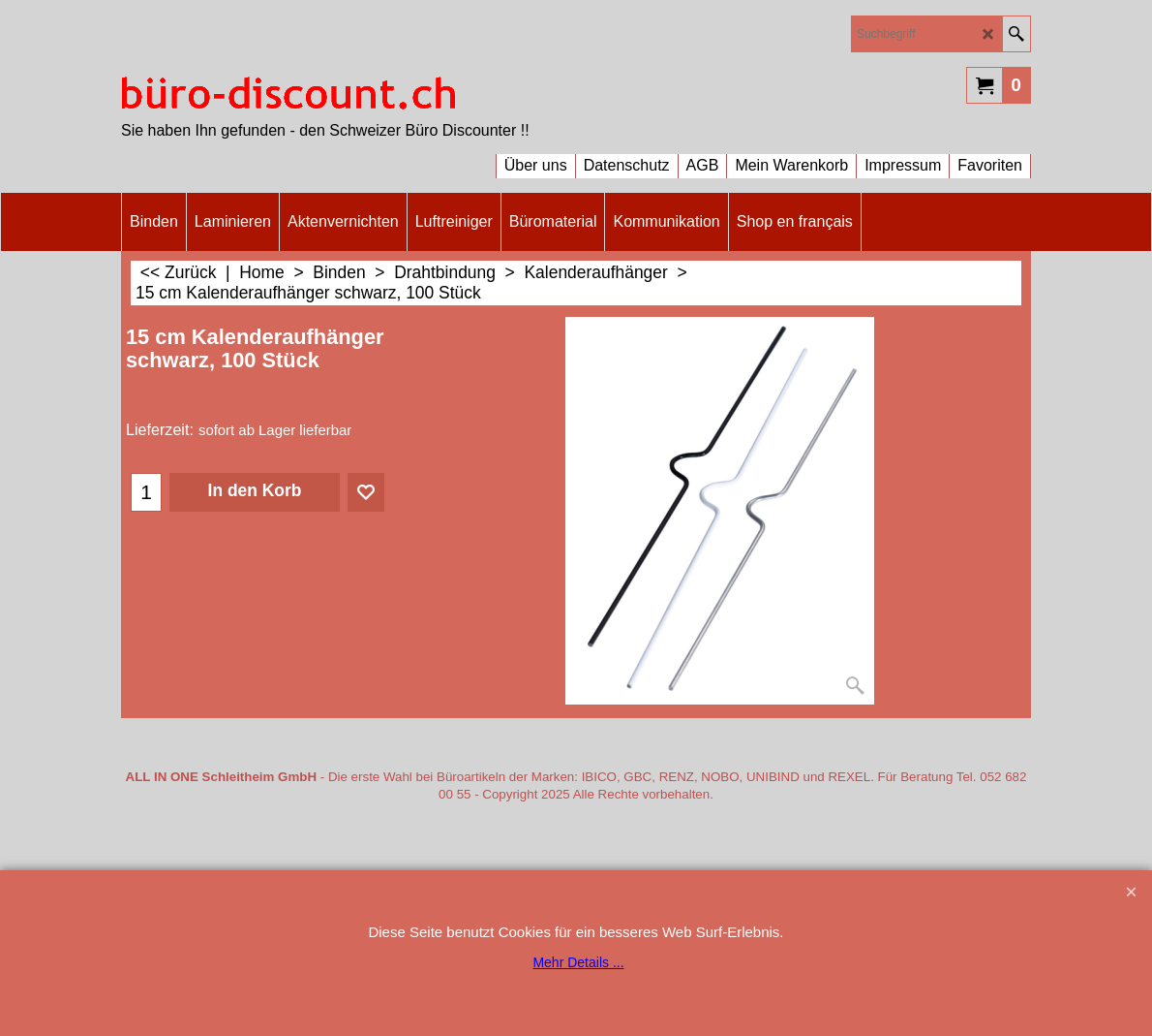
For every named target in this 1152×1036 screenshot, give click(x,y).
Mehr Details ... (577, 962)
